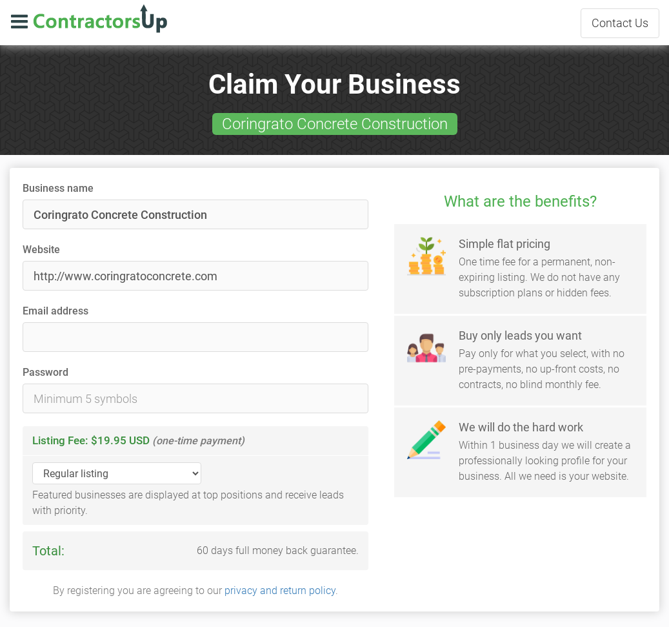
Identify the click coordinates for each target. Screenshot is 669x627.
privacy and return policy (280, 590)
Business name (58, 188)
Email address (55, 311)
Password (45, 372)
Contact (620, 23)
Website (41, 249)
